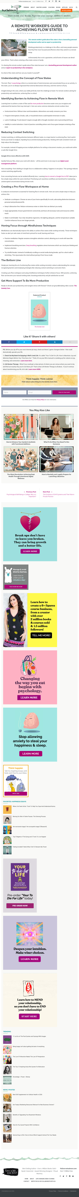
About (33, 7)
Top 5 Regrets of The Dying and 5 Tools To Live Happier (29, 837)
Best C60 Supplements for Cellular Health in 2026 (27, 1094)
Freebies (26, 7)
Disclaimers (73, 1191)
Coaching (51, 7)
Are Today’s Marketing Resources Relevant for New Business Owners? (33, 1104)
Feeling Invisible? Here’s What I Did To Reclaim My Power (30, 847)
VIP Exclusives (66, 10)
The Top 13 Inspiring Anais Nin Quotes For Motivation (29, 1067)
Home (26, 1178)
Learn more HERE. (34, 369)
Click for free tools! (64, 392)
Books (58, 7)
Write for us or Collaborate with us (43, 1181)
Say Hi (71, 7)
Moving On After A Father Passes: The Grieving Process (29, 816)
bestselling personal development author (63, 65)
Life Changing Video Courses (45, 1178)
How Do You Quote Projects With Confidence (26, 1125)
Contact (26, 1181)
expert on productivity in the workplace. (19, 68)
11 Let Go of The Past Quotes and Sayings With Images (29, 1036)
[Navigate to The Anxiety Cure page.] (39, 314)
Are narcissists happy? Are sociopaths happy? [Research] (30, 826)
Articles (65, 7)
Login (57, 10)
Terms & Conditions (63, 1191)
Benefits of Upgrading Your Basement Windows (27, 1115)
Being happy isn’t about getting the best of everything (28, 1046)
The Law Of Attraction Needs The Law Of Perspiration (29, 1056)
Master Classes (41, 7)
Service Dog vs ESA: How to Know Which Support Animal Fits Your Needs (34, 1135)
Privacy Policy (52, 1191)
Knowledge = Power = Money (21, 1077)
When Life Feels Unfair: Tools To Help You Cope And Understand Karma (34, 806)
